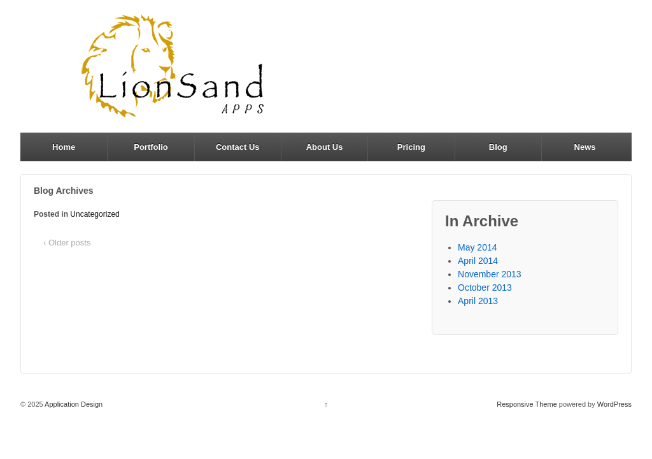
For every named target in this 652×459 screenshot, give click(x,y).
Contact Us (238, 147)
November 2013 (489, 274)
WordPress (614, 404)
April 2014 (478, 261)
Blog (498, 147)
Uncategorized (94, 214)
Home (63, 147)
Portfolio (150, 147)
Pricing (411, 147)
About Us (324, 147)
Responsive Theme (527, 404)
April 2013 (478, 301)
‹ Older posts (66, 242)
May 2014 (477, 247)
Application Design (73, 404)
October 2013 (485, 287)
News (585, 147)
